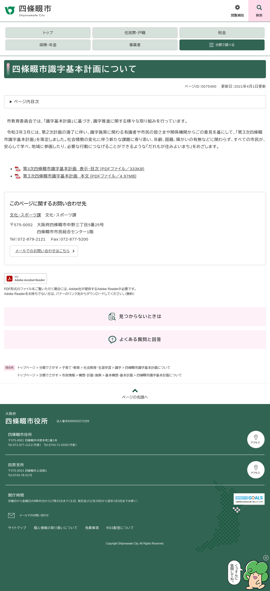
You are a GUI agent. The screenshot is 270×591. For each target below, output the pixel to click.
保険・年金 (48, 45)
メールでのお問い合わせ (34, 515)
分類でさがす (48, 368)
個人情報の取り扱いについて (56, 528)
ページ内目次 (26, 101)
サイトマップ (17, 528)
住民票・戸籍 (135, 33)
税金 (222, 33)
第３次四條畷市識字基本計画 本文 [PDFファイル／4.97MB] (79, 176)
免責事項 (92, 528)
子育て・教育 (71, 368)
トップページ (27, 368)
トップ (48, 33)
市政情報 (68, 375)
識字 (118, 368)
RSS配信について (120, 528)
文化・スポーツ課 (25, 215)
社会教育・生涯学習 (97, 368)
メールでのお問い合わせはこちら (42, 251)
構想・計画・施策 (90, 375)
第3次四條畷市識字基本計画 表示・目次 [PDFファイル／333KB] (83, 168)
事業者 (135, 45)
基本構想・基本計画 (119, 375)
